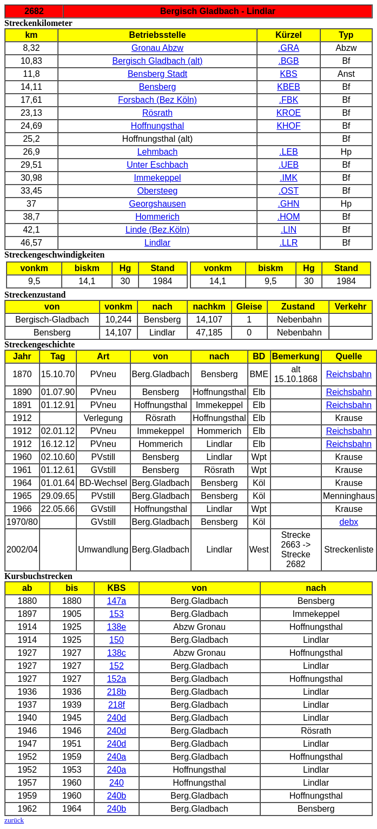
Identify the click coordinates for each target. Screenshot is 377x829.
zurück (14, 820)
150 (116, 639)
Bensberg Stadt (157, 73)
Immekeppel (157, 177)
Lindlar (157, 242)
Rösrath (157, 112)
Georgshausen (157, 203)
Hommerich (157, 216)
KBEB (288, 86)
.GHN (289, 203)
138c (116, 652)
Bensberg (157, 86)
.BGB (289, 60)
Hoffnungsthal (157, 125)
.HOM (288, 216)
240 (116, 782)
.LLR (289, 242)
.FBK (289, 99)
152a (117, 678)
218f (116, 704)
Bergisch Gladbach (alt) (157, 60)
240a (117, 756)
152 (116, 665)
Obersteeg (157, 190)
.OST (289, 190)
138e (117, 626)
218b (117, 691)
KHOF (288, 125)
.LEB (288, 151)
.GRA (288, 47)
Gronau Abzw (157, 47)
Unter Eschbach (157, 164)
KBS (288, 73)
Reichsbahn (349, 374)
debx (349, 522)
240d (117, 717)
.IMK (288, 177)
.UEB (289, 164)
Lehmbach (157, 151)
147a (117, 601)
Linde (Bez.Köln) (157, 229)
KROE (288, 112)
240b (117, 795)
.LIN (288, 229)
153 (116, 614)
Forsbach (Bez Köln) (157, 99)
